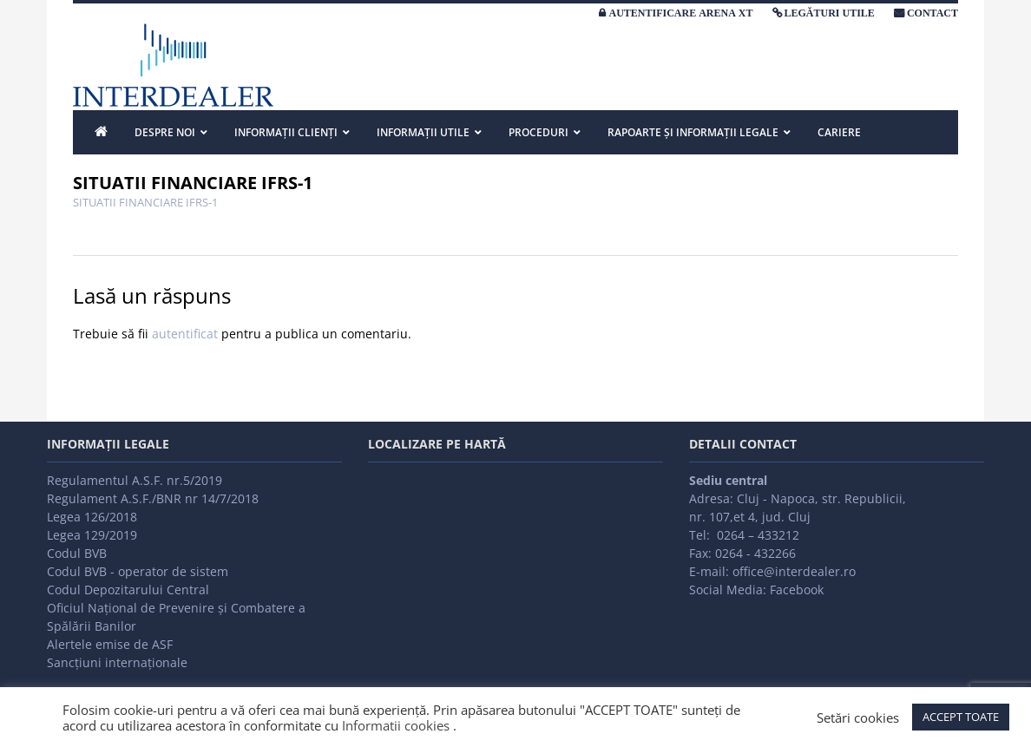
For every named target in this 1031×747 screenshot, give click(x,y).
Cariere (839, 132)
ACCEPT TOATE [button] (961, 716)
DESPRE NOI (165, 132)
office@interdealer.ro (794, 571)
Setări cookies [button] (858, 717)
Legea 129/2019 (92, 535)
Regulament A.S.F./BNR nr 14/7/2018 (153, 498)
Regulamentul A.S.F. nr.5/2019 (134, 480)
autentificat (185, 333)
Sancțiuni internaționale (117, 662)
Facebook (797, 589)
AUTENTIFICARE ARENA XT (680, 13)
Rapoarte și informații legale (692, 132)
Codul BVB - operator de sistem (137, 571)
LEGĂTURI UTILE (830, 13)
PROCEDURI (538, 132)
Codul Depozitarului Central (128, 589)
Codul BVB (77, 553)
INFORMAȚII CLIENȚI (286, 132)
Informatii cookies (396, 725)
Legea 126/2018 (92, 516)
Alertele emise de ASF (110, 644)
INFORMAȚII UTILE (423, 132)
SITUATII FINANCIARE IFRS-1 (145, 202)
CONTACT (932, 13)
